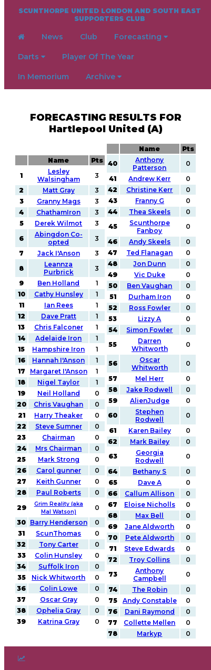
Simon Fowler (149, 330)
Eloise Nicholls (149, 504)
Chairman (58, 437)
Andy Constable (150, 600)
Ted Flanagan (149, 253)
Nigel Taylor (58, 382)
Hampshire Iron (58, 349)
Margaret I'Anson (58, 371)
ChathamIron (58, 212)
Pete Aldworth (149, 537)
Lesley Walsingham (58, 175)
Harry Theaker (58, 415)
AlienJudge (149, 401)
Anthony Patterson (149, 164)
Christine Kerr (149, 190)
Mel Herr (149, 378)
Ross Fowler (149, 308)
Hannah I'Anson (58, 360)
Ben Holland (58, 283)
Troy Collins (149, 559)
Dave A (150, 482)
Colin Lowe (58, 588)
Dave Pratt (58, 316)
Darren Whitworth (150, 345)
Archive (104, 76)
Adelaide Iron (58, 338)
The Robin (149, 589)
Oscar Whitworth (150, 363)
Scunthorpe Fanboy (149, 227)
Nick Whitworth (58, 577)
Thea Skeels (149, 212)
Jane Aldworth (149, 526)
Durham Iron (149, 297)
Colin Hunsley (58, 555)
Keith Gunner (58, 481)
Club (88, 36)
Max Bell (149, 515)
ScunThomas (58, 533)
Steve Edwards (149, 548)
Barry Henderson (58, 522)
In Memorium (43, 76)
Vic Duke (149, 275)
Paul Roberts (58, 492)
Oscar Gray (58, 599)
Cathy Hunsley (58, 294)
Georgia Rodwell (149, 456)
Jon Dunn (149, 264)
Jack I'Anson (58, 253)
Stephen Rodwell (149, 415)
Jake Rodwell (149, 390)
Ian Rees (58, 305)
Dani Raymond (150, 611)
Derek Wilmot (58, 223)
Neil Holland (58, 393)
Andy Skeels (149, 242)
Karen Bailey (149, 430)
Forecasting (141, 36)
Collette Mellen (149, 622)
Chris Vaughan (58, 404)
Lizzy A (149, 319)
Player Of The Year (98, 56)
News (52, 36)
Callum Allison (149, 493)
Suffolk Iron (58, 566)
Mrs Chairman (58, 448)
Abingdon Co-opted (59, 238)
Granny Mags (59, 201)
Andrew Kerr (149, 179)
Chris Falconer (58, 327)
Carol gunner (58, 470)
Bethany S (149, 471)
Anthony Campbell (149, 574)
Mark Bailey (149, 441)
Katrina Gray (58, 621)
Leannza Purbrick (59, 268)
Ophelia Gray (58, 610)
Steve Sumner (58, 426)
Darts (31, 56)
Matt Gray (59, 190)
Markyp (149, 633)
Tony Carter (58, 544)
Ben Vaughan (149, 286)
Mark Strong (58, 459)
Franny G (149, 201)
